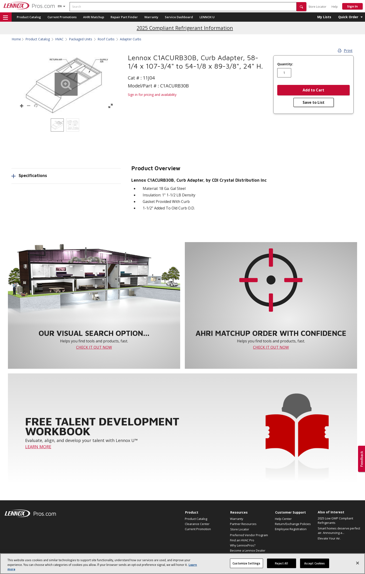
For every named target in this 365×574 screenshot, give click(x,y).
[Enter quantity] (284, 72)
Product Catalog (29, 17)
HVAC (59, 39)
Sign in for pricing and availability (152, 94)
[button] (301, 6)
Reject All (281, 564)
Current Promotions (62, 17)
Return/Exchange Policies (293, 524)
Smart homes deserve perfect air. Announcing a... (339, 530)
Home (16, 39)
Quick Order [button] (348, 17)
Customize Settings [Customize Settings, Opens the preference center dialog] (246, 564)
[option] (57, 125)
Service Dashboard (179, 17)
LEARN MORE (38, 447)
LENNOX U (207, 17)
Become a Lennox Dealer (247, 550)
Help (334, 7)
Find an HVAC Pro (242, 540)
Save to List (313, 102)
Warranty (151, 17)
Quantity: (285, 64)
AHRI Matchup (93, 17)
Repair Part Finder (124, 17)
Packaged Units (80, 39)
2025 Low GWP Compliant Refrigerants (335, 520)
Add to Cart (313, 90)
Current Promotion (198, 529)
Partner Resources (243, 524)
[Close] (357, 564)
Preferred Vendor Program (249, 535)
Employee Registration (291, 529)
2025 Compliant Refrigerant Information (185, 27)
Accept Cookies (314, 564)
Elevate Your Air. (329, 538)
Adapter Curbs (130, 39)
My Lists (324, 17)
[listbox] (66, 125)
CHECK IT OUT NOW (94, 347)
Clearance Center (197, 524)
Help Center (283, 519)
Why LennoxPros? (242, 545)
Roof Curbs (106, 39)
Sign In (352, 6)
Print (345, 50)
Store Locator (317, 7)
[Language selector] (60, 6)
